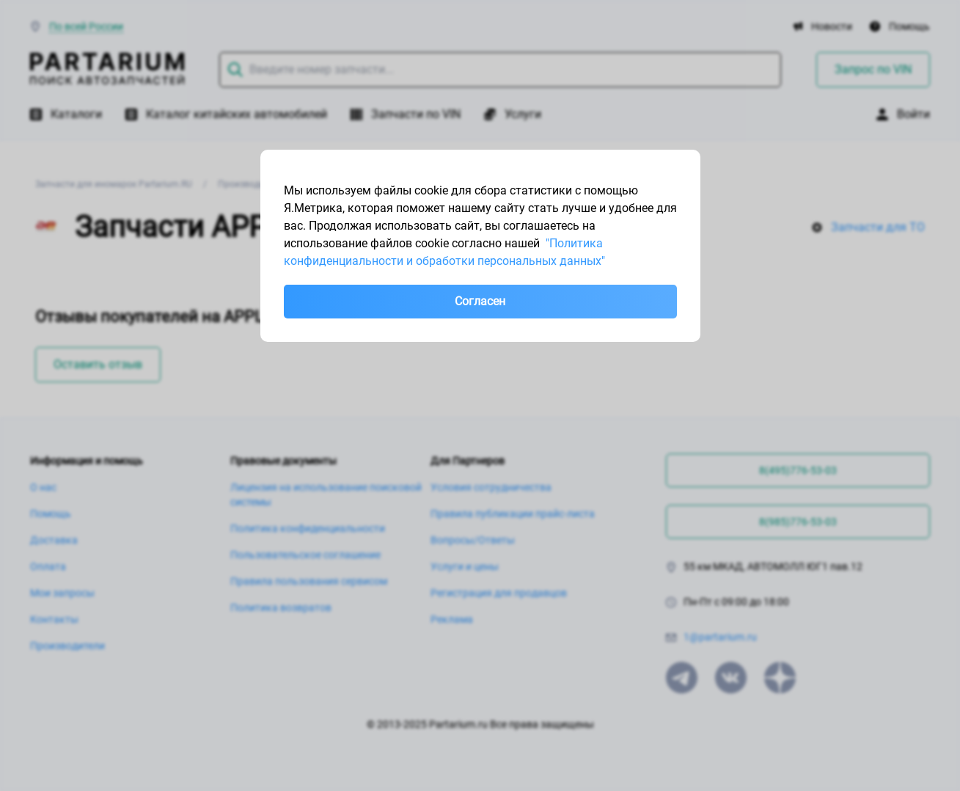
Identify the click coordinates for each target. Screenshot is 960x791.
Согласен (480, 301)
